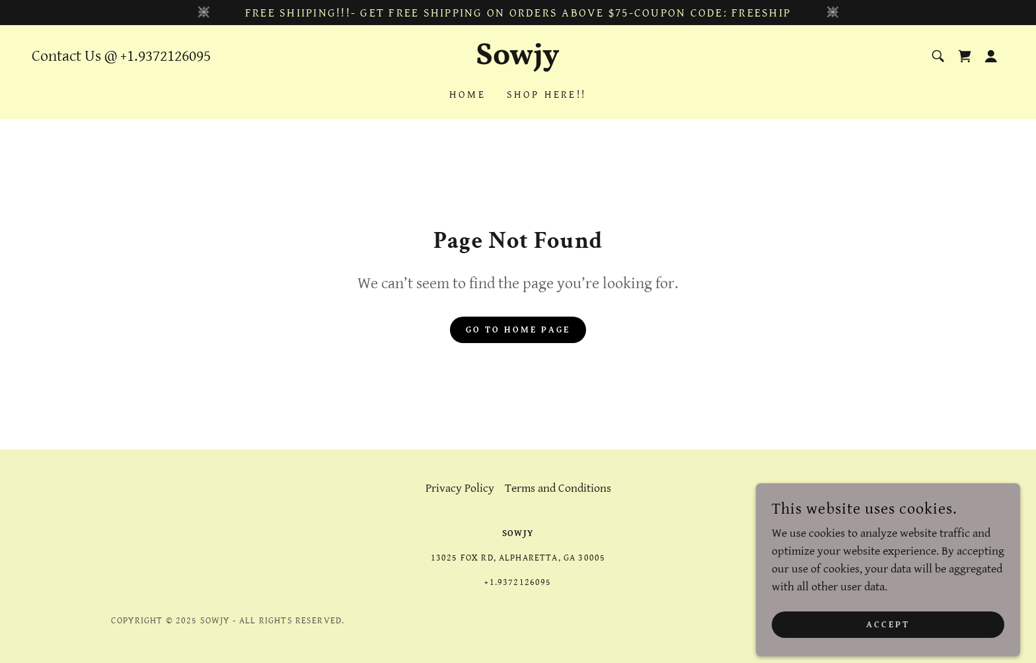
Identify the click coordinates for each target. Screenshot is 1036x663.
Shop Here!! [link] (547, 95)
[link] (518, 60)
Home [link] (467, 95)
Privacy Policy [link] (460, 488)
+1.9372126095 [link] (165, 56)
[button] (991, 56)
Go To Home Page (518, 330)
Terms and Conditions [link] (558, 488)
